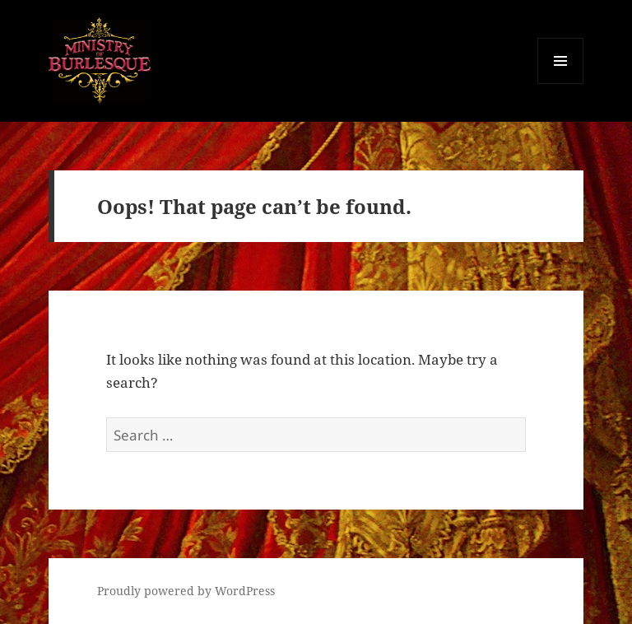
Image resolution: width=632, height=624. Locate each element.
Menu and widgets (560, 83)
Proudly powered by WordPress (186, 590)
